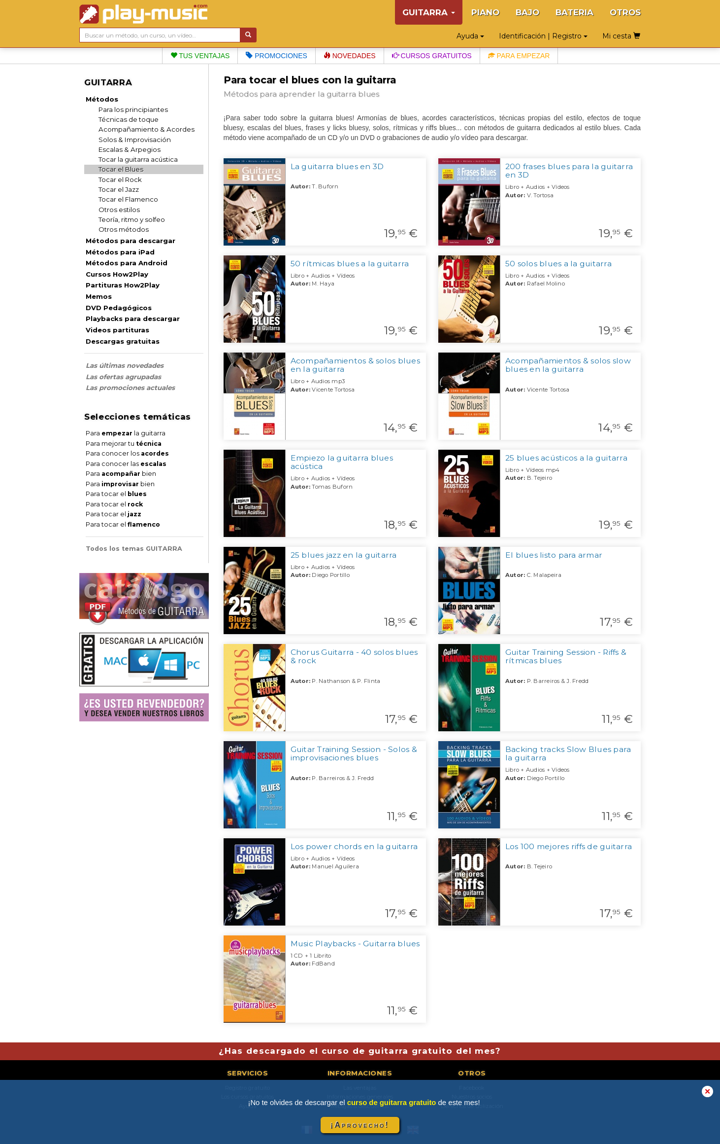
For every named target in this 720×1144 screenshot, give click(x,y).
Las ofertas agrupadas (123, 377)
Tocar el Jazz (118, 189)
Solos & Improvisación (134, 139)
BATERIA (574, 12)
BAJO (527, 12)
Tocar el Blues (120, 169)
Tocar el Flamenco (128, 199)
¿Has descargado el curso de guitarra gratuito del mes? (360, 1051)
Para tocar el (116, 494)
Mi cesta (621, 36)
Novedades (350, 56)
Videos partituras (117, 330)
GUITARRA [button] (428, 12)
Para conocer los (127, 453)
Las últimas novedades (125, 365)
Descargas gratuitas (123, 341)
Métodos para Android (126, 263)
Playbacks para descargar (133, 318)
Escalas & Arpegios (129, 149)
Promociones (276, 56)
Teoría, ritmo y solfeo (131, 219)
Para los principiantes (133, 109)
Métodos (102, 99)
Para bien (121, 473)
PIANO (485, 12)
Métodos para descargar (130, 241)
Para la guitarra (125, 433)
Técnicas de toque (128, 119)
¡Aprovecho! (360, 1125)
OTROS (625, 12)
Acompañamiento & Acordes (146, 129)
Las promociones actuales (130, 388)
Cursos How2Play (117, 274)
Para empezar (519, 56)
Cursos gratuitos (432, 56)
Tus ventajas (200, 56)
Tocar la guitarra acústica (138, 159)
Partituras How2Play (123, 285)
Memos (99, 296)
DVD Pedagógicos (119, 308)
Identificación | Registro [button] (543, 36)
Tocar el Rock (120, 179)
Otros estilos (119, 210)
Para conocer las (126, 463)
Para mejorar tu (124, 443)
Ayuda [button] (470, 36)
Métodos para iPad (120, 252)
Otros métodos (123, 229)
